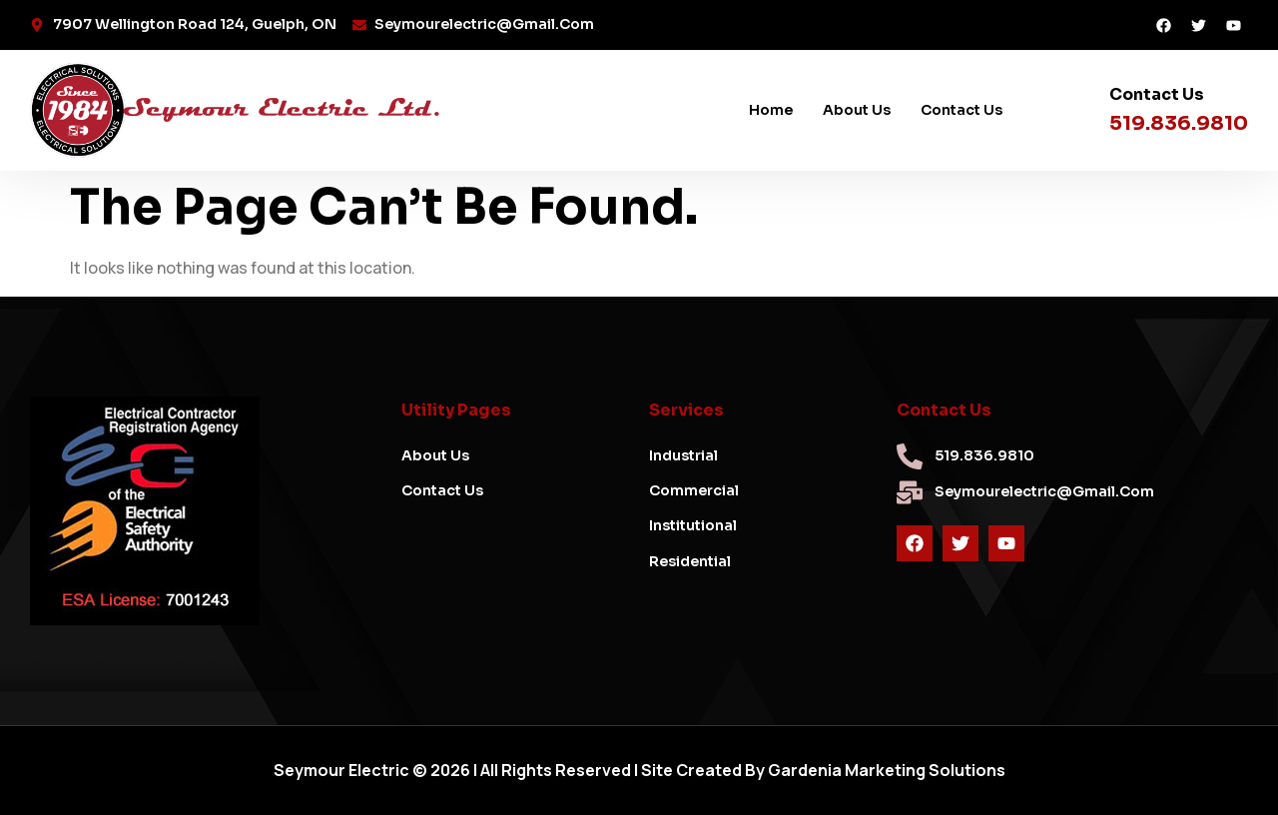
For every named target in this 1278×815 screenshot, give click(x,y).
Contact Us (961, 110)
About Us (857, 110)
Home (771, 110)
